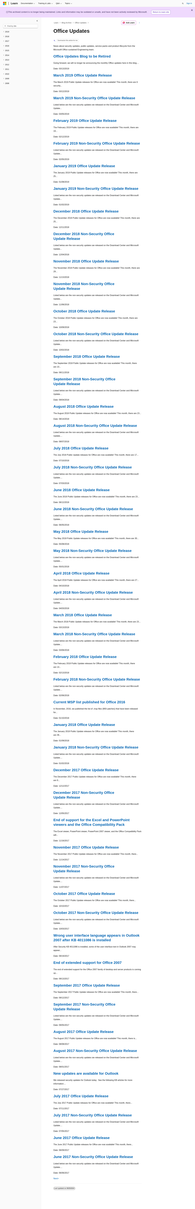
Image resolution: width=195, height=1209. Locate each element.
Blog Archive (67, 23)
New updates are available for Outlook (85, 1073)
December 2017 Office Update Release (86, 770)
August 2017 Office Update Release (83, 1032)
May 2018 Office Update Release (80, 532)
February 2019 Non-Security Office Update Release (96, 143)
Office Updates (81, 23)
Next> (56, 1178)
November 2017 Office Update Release (86, 847)
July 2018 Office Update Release (81, 448)
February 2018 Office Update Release (85, 657)
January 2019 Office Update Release (84, 166)
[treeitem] (20, 32)
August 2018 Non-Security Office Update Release (95, 426)
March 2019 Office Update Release (82, 75)
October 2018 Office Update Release (84, 311)
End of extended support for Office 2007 (87, 963)
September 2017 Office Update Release (86, 985)
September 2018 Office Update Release (86, 357)
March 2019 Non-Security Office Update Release (94, 98)
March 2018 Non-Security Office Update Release (94, 634)
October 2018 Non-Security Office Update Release (95, 334)
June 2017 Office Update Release (81, 1138)
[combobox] (20, 26)
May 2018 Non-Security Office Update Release (92, 551)
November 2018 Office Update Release (86, 261)
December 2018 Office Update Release (86, 211)
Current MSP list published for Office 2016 (89, 702)
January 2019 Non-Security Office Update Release (95, 189)
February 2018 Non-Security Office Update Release (96, 679)
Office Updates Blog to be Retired (82, 56)
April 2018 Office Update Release (81, 573)
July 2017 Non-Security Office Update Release (92, 1115)
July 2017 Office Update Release (81, 1096)
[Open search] (182, 3)
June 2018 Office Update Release (81, 490)
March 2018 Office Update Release (82, 615)
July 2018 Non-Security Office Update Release (92, 467)
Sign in (189, 3)
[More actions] (139, 23)
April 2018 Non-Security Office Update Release (93, 592)
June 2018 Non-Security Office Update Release (93, 509)
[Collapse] (37, 20)
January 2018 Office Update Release (84, 725)
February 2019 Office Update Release (85, 121)
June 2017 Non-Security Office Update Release (93, 1157)
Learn (56, 23)
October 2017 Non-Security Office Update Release (95, 913)
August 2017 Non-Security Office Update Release (95, 1051)
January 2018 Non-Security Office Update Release (95, 747)
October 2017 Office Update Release (84, 894)
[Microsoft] (4, 3)
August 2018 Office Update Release (83, 406)
